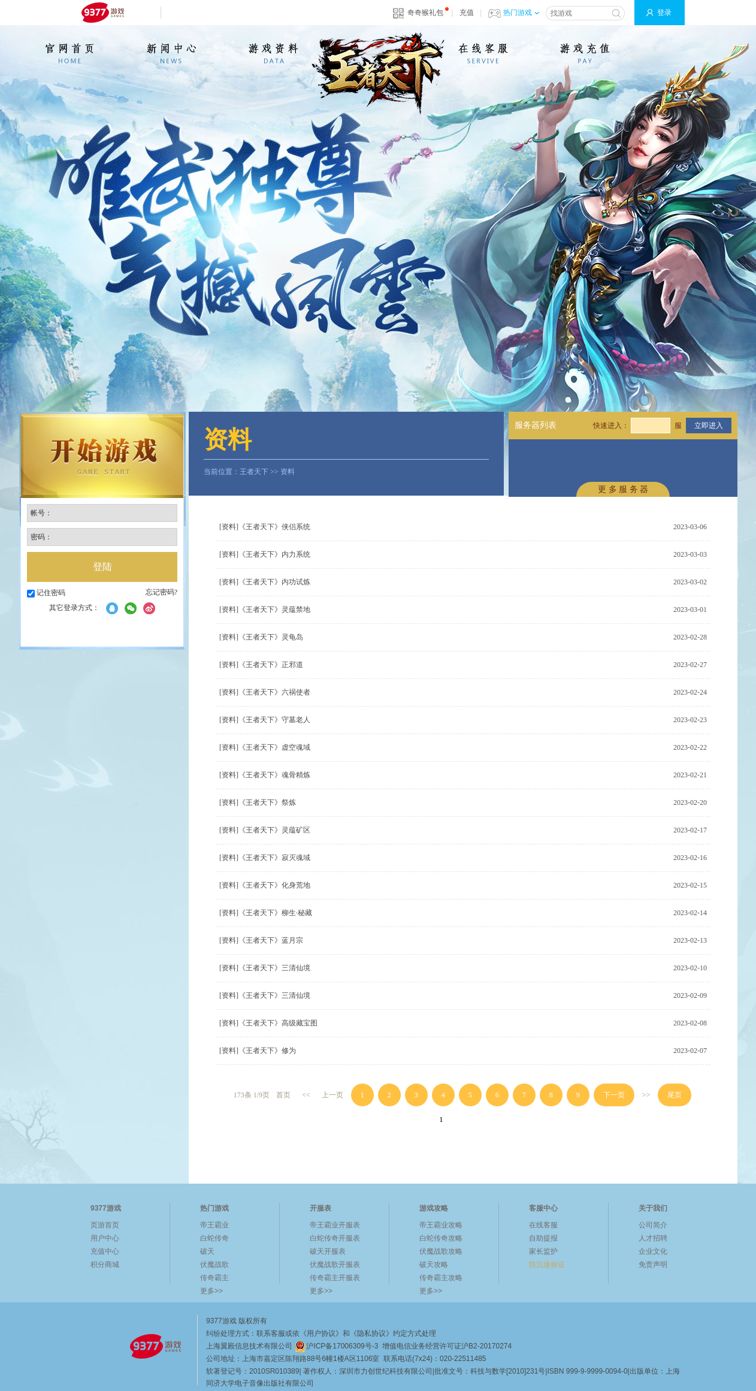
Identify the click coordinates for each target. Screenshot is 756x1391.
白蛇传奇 (214, 1238)
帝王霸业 (214, 1225)
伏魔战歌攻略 (440, 1251)
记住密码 (46, 593)
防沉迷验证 (547, 1264)
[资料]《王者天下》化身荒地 (264, 885)
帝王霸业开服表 (335, 1225)
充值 (466, 12)
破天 (207, 1251)
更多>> (211, 1291)
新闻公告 (171, 53)
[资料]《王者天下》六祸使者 (264, 692)
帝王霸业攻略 (440, 1225)
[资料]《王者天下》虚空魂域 (264, 747)
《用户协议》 (321, 1333)
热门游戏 (521, 12)
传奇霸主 (214, 1278)
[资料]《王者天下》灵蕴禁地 (264, 609)
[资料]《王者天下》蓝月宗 (261, 940)
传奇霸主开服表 (335, 1278)
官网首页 (69, 53)
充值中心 (104, 1251)
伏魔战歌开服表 (335, 1264)
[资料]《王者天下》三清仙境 (264, 968)
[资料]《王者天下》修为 (257, 1050)
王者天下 (254, 471)
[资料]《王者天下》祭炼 (257, 802)
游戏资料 (273, 53)
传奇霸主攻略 (440, 1278)
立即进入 (708, 425)
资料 (287, 471)
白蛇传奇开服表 (335, 1238)
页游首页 (104, 1225)
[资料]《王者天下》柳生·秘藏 (265, 913)
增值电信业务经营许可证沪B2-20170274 (447, 1346)
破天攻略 (433, 1264)
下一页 (614, 1095)
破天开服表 (328, 1251)
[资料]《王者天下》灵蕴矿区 (264, 830)
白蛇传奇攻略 (440, 1238)
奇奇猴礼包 (425, 12)
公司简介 (653, 1225)
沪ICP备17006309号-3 (336, 1346)
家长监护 (543, 1251)
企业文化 (653, 1251)
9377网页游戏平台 (102, 12)
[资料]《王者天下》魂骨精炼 (264, 775)
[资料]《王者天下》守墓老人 (264, 720)
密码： (41, 537)
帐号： (41, 513)
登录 (664, 12)
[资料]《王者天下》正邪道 (261, 664)
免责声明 (653, 1264)
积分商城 (104, 1264)
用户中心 (104, 1238)
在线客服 (483, 53)
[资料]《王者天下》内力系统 (264, 554)
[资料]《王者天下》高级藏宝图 (268, 1023)
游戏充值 (585, 53)
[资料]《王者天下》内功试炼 (264, 582)
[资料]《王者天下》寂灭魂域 (264, 857)
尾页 (674, 1095)
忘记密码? (161, 592)
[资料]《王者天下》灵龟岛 (261, 637)
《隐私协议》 (371, 1333)
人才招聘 (653, 1238)
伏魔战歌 (214, 1264)
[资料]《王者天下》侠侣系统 (264, 527)
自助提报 (543, 1238)
